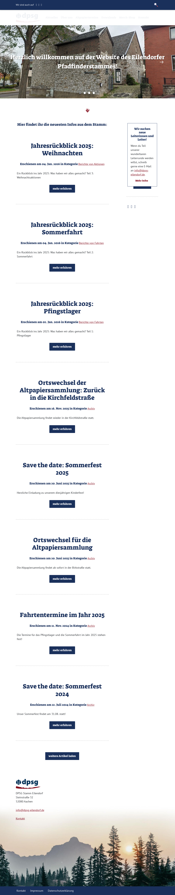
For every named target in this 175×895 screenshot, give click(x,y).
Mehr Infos (141, 180)
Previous (10, 62)
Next (161, 62)
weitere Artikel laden (62, 756)
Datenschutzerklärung (61, 890)
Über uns (66, 17)
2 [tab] (85, 93)
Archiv (91, 408)
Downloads (108, 17)
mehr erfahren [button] (62, 188)
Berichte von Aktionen (91, 164)
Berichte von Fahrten (91, 243)
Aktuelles (51, 17)
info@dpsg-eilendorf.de (30, 810)
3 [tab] (89, 93)
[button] (156, 5)
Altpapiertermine (86, 17)
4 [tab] (94, 93)
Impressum (36, 890)
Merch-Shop (127, 17)
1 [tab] (80, 93)
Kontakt (143, 17)
